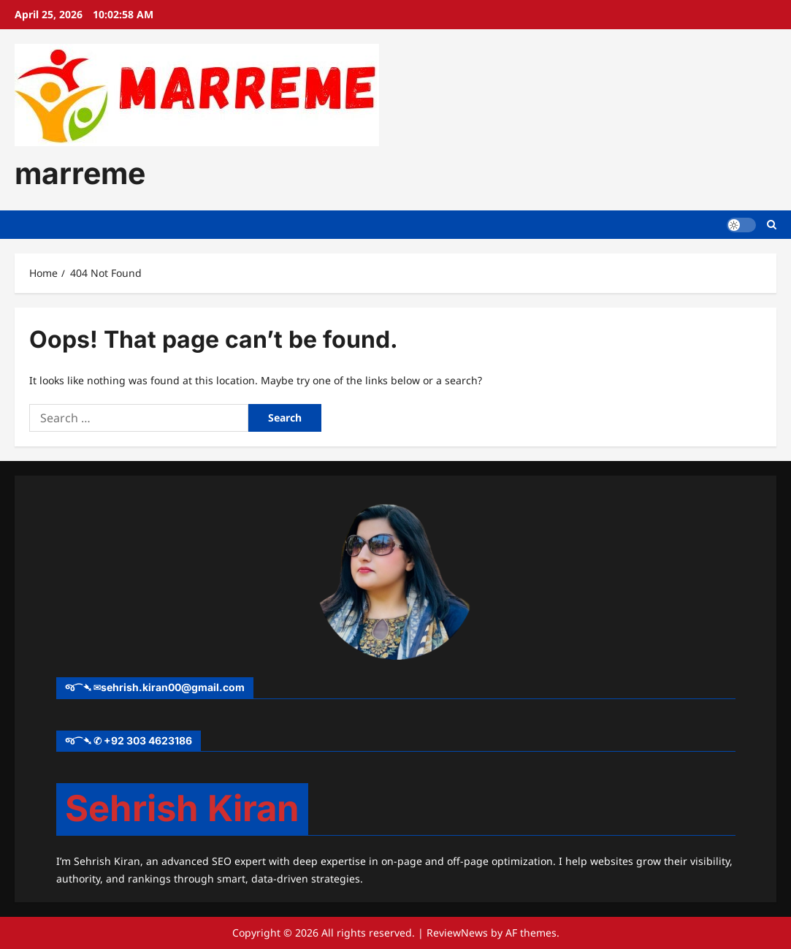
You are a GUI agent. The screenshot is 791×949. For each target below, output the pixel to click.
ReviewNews (457, 933)
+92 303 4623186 (148, 740)
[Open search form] (771, 224)
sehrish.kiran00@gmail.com (173, 687)
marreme (80, 173)
